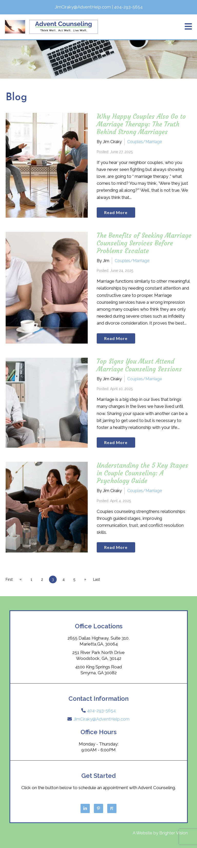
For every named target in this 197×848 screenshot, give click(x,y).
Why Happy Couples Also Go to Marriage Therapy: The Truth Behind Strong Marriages (141, 124)
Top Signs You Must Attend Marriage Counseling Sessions (139, 365)
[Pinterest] (98, 808)
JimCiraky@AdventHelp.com (101, 719)
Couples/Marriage (144, 141)
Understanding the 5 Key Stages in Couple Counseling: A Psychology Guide (142, 473)
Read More (115, 212)
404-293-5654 (101, 710)
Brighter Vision (173, 832)
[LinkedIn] (85, 808)
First (9, 579)
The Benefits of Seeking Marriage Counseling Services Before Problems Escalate (144, 243)
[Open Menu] (188, 26)
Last (96, 579)
